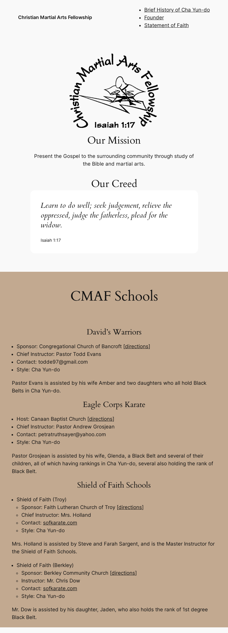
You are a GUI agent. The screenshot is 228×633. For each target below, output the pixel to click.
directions (136, 346)
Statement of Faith (166, 25)
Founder (154, 18)
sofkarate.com (60, 523)
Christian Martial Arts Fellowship (55, 17)
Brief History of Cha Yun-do (177, 10)
